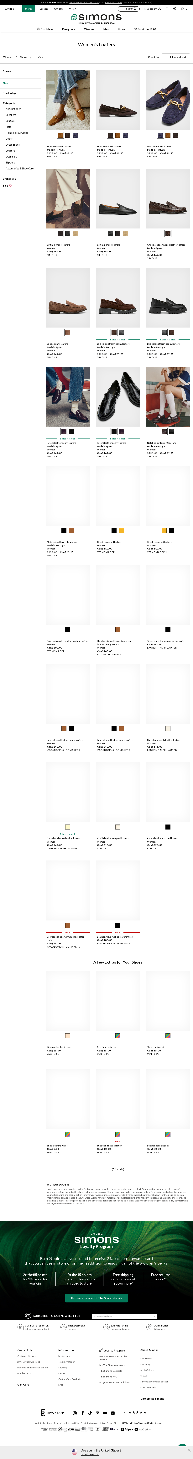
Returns (62, 1373)
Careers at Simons (152, 1398)
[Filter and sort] (176, 57)
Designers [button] (68, 29)
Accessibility (73, 1423)
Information (66, 1350)
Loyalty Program (96, 1246)
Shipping (62, 1367)
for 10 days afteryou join (35, 1279)
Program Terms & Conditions (114, 1382)
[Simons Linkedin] (113, 1413)
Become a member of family (96, 1298)
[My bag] (184, 9)
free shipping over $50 (84, 2)
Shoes (7, 71)
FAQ (60, 1384)
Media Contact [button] (25, 1373)
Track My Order (66, 1361)
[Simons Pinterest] (97, 1413)
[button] (129, 9)
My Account (64, 1356)
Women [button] (89, 29)
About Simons (149, 1349)
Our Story (145, 1364)
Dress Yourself (148, 1387)
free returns (113, 2)
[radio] (60, 135)
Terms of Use (59, 1423)
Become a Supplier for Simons (33, 1367)
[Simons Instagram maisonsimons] (75, 1413)
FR (115, 1423)
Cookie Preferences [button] (89, 1423)
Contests (110, 1370)
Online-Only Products (69, 1379)
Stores (28, 8)
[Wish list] (167, 9)
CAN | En (9, 8)
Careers (44, 8)
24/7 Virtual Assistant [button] (28, 1361)
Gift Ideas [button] (45, 29)
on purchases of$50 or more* (123, 1279)
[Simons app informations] (53, 1415)
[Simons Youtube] (105, 1413)
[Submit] (154, 1316)
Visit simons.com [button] (90, 1454)
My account (152, 8)
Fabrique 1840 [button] (145, 29)
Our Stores (146, 1358)
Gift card (59, 8)
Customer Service (26, 1356)
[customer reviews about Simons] (134, 1412)
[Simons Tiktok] (90, 1413)
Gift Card (23, 1384)
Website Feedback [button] (43, 1423)
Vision (72, 8)
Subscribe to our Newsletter (52, 1315)
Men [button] (106, 29)
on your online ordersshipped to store (79, 1279)
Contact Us (24, 1350)
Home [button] (122, 29)
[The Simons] (97, 1238)
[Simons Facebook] (83, 1413)
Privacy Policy (106, 1423)
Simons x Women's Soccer (154, 1381)
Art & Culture (147, 1370)
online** (160, 1277)
